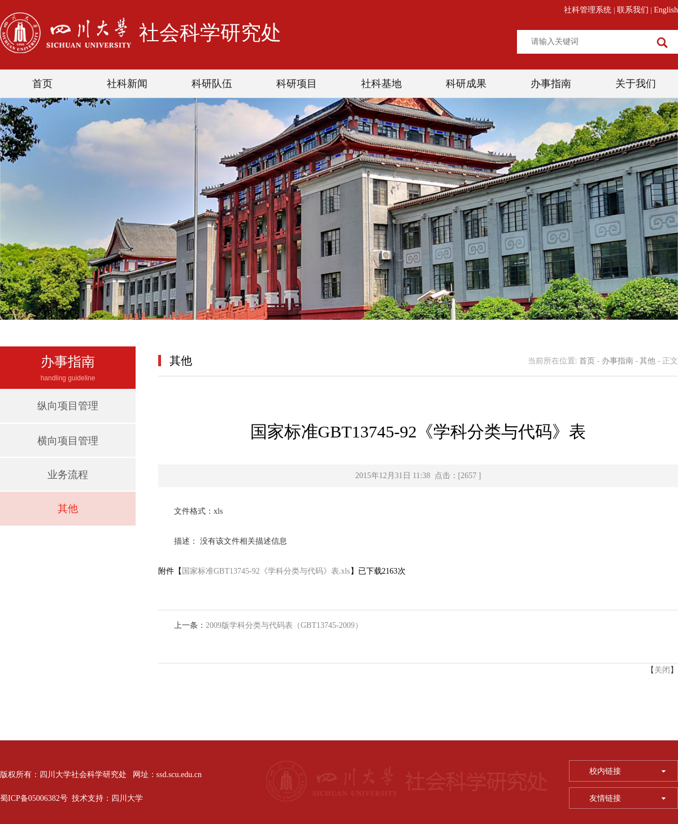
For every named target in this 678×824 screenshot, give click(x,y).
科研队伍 (212, 83)
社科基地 (381, 83)
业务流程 (67, 474)
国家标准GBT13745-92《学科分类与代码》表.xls (266, 571)
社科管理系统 (587, 10)
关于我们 (635, 83)
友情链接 (627, 798)
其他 (68, 508)
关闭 (662, 670)
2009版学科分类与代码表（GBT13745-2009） (284, 625)
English (666, 10)
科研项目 (296, 83)
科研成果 (466, 83)
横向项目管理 (67, 440)
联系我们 (633, 10)
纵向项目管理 (67, 405)
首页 (42, 83)
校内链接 (627, 771)
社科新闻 (127, 83)
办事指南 (551, 83)
